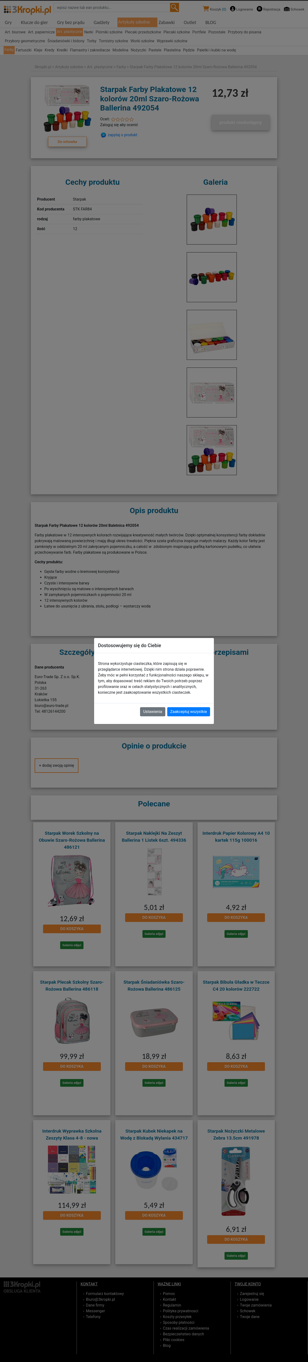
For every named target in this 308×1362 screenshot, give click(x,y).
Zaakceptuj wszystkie (188, 711)
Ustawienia (152, 711)
